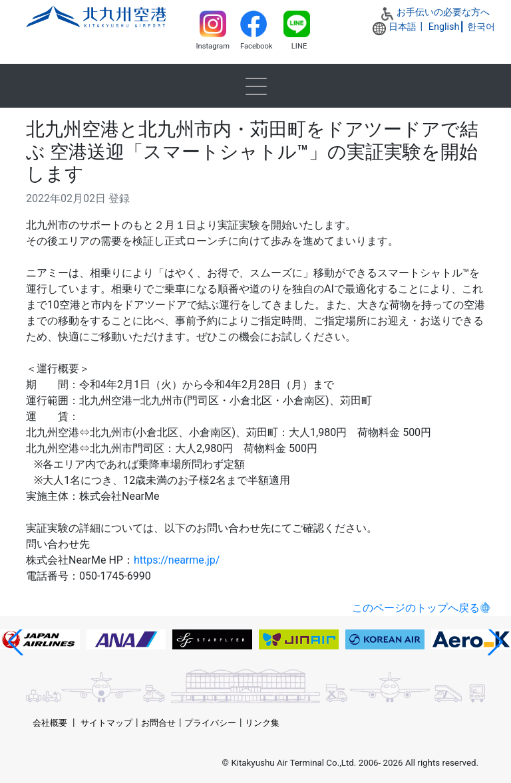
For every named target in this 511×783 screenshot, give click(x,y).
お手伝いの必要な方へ (443, 12)
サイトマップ (106, 723)
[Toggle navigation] (255, 85)
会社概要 (50, 723)
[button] (16, 642)
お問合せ (158, 723)
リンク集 (262, 723)
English (444, 27)
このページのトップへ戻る (416, 608)
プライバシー (210, 723)
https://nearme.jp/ (177, 560)
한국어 (481, 27)
